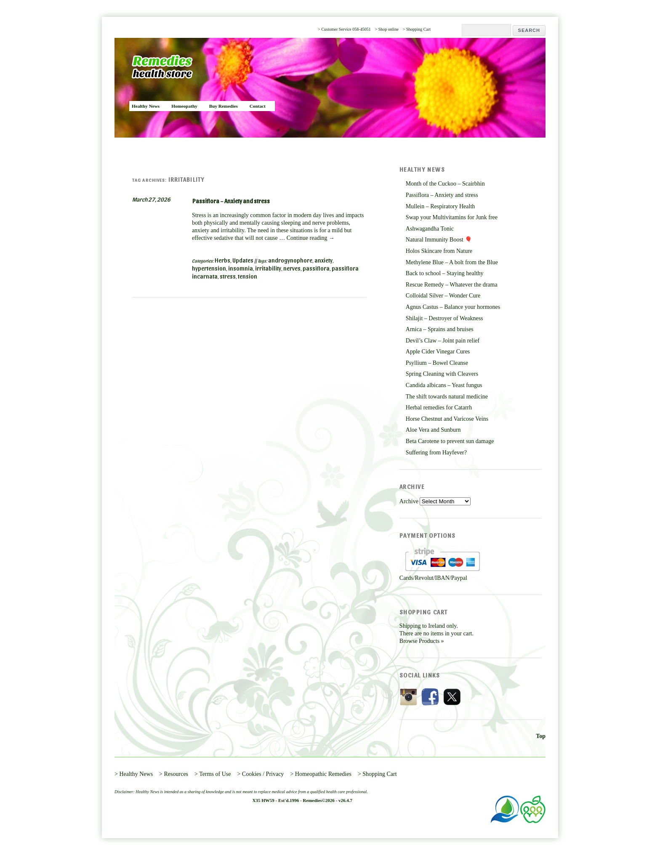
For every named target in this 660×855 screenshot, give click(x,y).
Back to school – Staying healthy (445, 273)
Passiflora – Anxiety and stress (231, 200)
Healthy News (146, 106)
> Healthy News (133, 774)
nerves (292, 268)
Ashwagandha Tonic (430, 229)
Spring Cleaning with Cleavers (442, 374)
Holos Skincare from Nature (439, 251)
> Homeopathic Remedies (320, 774)
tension (247, 276)
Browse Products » (421, 641)
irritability (268, 268)
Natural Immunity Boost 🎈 (439, 239)
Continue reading (311, 238)
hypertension (209, 268)
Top (541, 736)
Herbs (222, 260)
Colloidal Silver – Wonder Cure (443, 295)
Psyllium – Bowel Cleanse (437, 363)
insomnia (240, 268)
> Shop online (387, 29)
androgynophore (290, 260)
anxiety (323, 260)
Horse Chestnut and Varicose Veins (447, 419)
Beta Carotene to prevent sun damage (450, 441)
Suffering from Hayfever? (436, 452)
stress (228, 276)
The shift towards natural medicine (447, 396)
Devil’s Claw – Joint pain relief (442, 340)
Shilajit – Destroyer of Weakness (444, 318)
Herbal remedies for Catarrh (439, 407)
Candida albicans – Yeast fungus (444, 385)
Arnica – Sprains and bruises (440, 329)
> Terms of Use (212, 774)
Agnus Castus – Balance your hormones (453, 307)
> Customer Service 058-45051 (344, 29)
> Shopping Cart (417, 29)
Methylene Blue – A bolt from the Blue (452, 262)
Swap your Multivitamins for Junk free (452, 217)
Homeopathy (184, 106)
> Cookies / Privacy (260, 774)
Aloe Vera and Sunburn (433, 430)
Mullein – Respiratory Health (440, 206)
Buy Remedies (223, 106)
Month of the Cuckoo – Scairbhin (445, 184)
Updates (242, 260)
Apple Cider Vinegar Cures (438, 351)
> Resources (173, 774)
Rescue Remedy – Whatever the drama (452, 284)
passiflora (316, 268)
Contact (258, 106)
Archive (408, 501)
